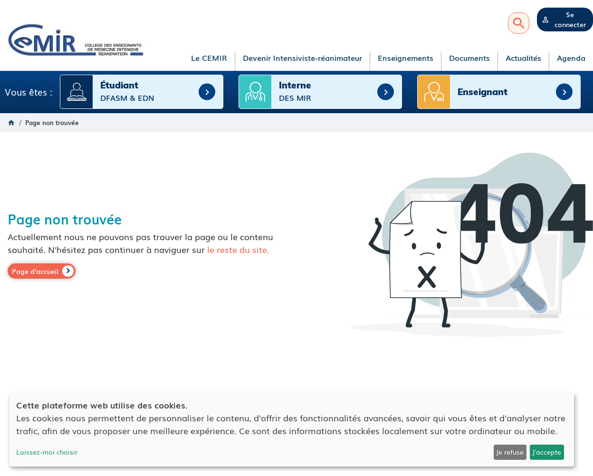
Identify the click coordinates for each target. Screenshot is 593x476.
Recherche (518, 23)
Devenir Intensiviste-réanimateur (302, 57)
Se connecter (570, 19)
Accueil (11, 122)
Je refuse (510, 452)
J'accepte (546, 452)
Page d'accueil (35, 270)
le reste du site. (238, 249)
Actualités (523, 57)
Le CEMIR (209, 57)
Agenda (571, 57)
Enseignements (405, 57)
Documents (469, 57)
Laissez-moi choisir (46, 452)
